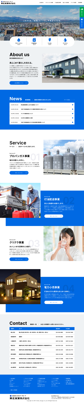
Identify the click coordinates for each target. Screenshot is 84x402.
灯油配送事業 (58, 2)
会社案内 (41, 2)
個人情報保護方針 (70, 384)
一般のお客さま (26, 384)
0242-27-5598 (59, 358)
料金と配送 (53, 384)
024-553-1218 (59, 345)
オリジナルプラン (54, 386)
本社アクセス (12, 383)
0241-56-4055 (59, 367)
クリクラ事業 (73, 2)
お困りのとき (26, 381)
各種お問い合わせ (41, 386)
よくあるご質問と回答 (55, 383)
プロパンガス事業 (49, 2)
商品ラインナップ (54, 381)
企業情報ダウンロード (14, 386)
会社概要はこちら (19, 83)
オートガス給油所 (27, 383)
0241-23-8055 (59, 363)
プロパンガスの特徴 (27, 380)
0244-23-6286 (59, 354)
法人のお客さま (26, 386)
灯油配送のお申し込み (42, 381)
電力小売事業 (66, 2)
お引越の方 (68, 380)
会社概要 (11, 380)
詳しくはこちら (19, 173)
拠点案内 (11, 384)
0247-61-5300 (59, 341)
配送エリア (39, 383)
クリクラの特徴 (54, 380)
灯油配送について (41, 380)
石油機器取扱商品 (41, 384)
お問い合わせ (69, 382)
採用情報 (80, 2)
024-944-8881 (59, 332)
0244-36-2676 (59, 350)
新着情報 (68, 378)
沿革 (10, 381)
